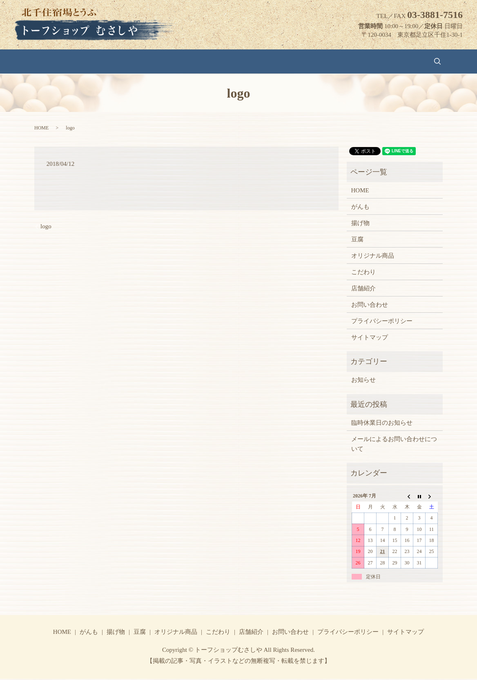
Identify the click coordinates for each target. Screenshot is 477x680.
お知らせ (363, 381)
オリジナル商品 (228, 61)
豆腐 (188, 61)
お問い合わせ (353, 61)
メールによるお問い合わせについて (394, 445)
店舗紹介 (311, 61)
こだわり (274, 61)
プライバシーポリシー (381, 322)
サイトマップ (369, 338)
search (388, 62)
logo (45, 228)
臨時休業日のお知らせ (381, 424)
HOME (100, 61)
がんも (130, 61)
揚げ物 (161, 61)
